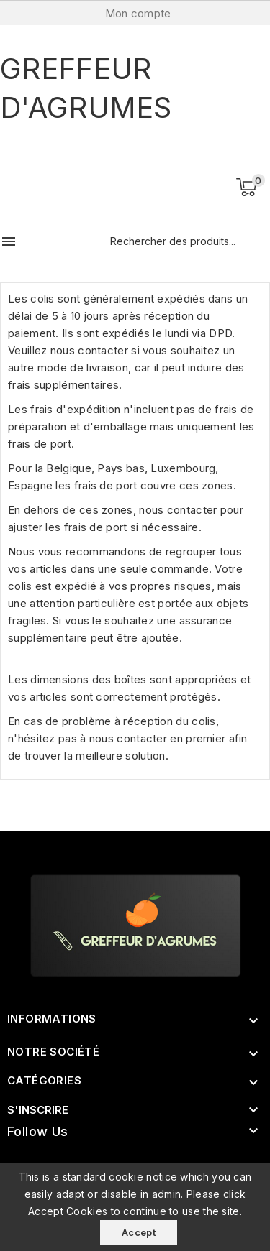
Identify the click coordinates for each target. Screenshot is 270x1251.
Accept (139, 1232)
